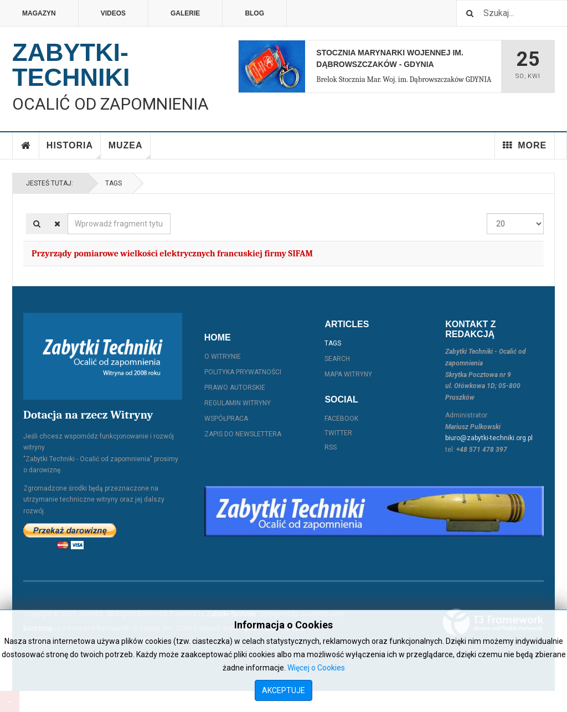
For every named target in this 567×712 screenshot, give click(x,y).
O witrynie (222, 356)
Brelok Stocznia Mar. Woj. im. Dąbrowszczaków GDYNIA (403, 79)
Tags (113, 183)
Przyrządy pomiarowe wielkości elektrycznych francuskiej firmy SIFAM (172, 254)
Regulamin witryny (237, 403)
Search (337, 359)
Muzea (130, 150)
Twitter (338, 433)
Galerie (185, 13)
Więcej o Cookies (316, 667)
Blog (254, 13)
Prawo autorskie (234, 387)
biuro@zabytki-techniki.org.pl (489, 438)
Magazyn (39, 13)
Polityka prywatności (242, 372)
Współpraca (226, 418)
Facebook (341, 418)
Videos (113, 13)
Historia (74, 150)
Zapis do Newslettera (242, 434)
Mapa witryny (348, 374)
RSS (330, 447)
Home (26, 145)
